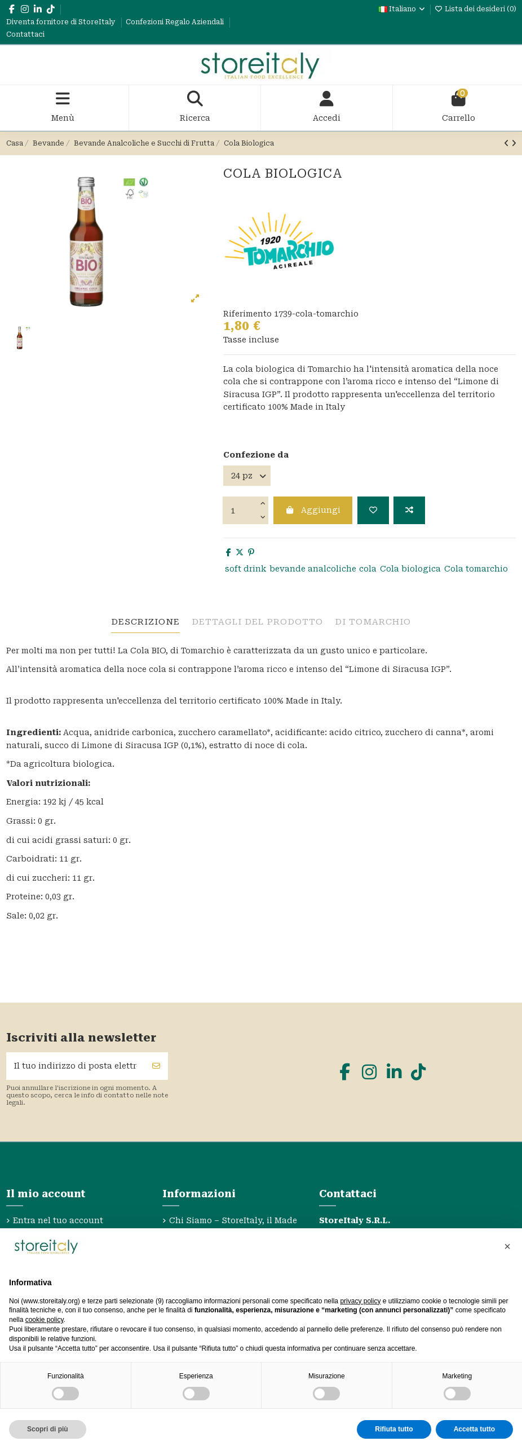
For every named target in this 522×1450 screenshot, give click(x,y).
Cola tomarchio (476, 568)
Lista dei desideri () (475, 9)
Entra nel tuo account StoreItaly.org (58, 1226)
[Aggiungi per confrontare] (409, 510)
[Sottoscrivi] (156, 1066)
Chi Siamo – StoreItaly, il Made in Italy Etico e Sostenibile (233, 1226)
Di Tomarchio (373, 622)
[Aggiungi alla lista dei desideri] (373, 510)
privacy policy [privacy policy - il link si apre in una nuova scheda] (360, 1301)
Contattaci (25, 34)
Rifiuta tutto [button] (394, 1429)
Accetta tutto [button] (474, 1429)
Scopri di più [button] (47, 1429)
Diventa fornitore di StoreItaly (61, 22)
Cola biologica (410, 568)
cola (368, 568)
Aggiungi (313, 510)
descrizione (145, 622)
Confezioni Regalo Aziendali (175, 22)
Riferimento (247, 313)
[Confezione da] (247, 475)
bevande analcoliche (312, 568)
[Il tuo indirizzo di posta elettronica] (75, 1066)
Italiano (402, 9)
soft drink (245, 568)
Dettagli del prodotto (257, 622)
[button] (507, 1246)
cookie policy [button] (44, 1320)
